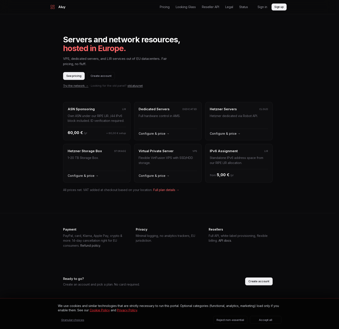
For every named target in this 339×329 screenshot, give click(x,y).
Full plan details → (166, 190)
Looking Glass (186, 7)
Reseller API (210, 7)
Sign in (262, 7)
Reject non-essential (230, 320)
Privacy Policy (127, 310)
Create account (101, 76)
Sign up (279, 7)
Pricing (165, 7)
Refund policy (90, 245)
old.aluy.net (135, 85)
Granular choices (72, 320)
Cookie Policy (100, 310)
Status (243, 7)
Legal (229, 7)
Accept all (265, 320)
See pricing (73, 76)
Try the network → (75, 85)
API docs (225, 240)
